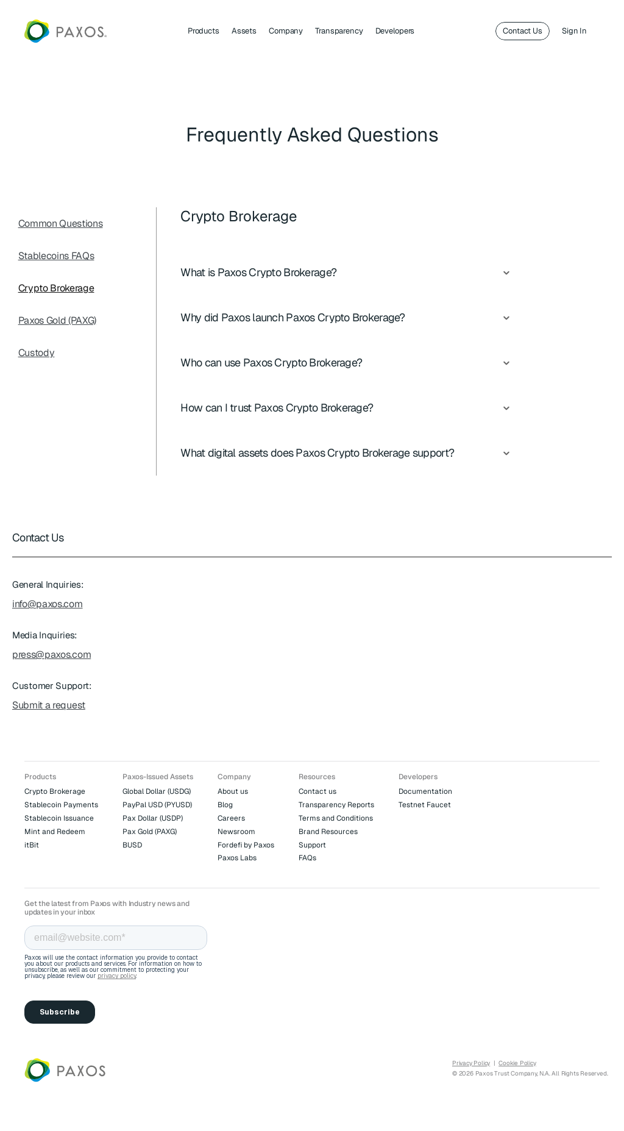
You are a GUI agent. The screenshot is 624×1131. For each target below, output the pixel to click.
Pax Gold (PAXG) (149, 832)
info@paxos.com (47, 604)
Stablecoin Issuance (59, 818)
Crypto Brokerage (56, 288)
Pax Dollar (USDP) (152, 818)
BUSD (132, 845)
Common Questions (60, 223)
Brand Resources (328, 832)
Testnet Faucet (425, 805)
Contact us (317, 791)
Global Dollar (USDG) (156, 791)
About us (233, 791)
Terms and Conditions (336, 818)
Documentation (425, 791)
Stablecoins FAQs (56, 255)
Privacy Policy (471, 1063)
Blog (225, 805)
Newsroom (236, 832)
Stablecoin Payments (61, 805)
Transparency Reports (336, 805)
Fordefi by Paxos (246, 845)
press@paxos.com (51, 654)
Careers (231, 818)
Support (312, 845)
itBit (31, 845)
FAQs (307, 858)
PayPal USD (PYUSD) (157, 805)
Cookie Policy (517, 1063)
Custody (36, 352)
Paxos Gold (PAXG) (57, 320)
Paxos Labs (237, 858)
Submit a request (48, 705)
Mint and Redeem (54, 832)
